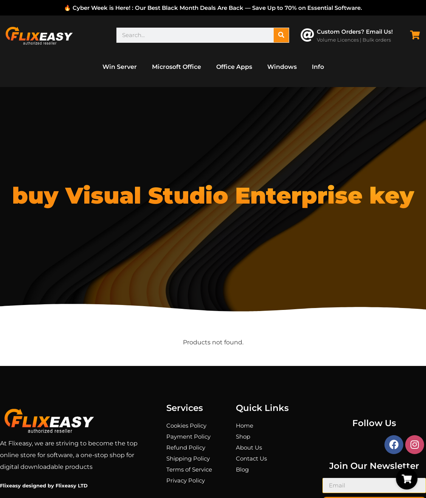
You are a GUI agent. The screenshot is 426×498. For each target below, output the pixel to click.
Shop (243, 436)
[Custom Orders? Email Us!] (307, 35)
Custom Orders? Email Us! (355, 31)
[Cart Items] (417, 35)
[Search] (281, 35)
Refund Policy (185, 447)
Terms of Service (189, 469)
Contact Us (251, 458)
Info (318, 66)
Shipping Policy (188, 458)
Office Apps (234, 66)
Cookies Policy (186, 425)
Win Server (119, 66)
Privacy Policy (185, 480)
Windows (282, 66)
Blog (242, 469)
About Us (249, 447)
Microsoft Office (176, 66)
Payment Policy (188, 436)
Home (244, 425)
